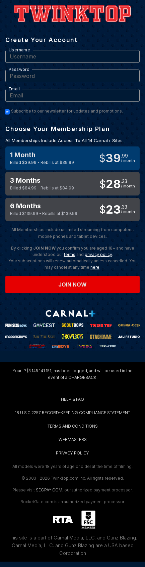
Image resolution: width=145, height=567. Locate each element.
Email (14, 88)
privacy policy (98, 254)
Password (19, 69)
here (94, 267)
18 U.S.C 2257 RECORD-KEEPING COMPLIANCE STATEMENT (72, 412)
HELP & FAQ (72, 399)
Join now (72, 284)
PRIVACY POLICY (72, 452)
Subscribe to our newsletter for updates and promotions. (67, 111)
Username (19, 49)
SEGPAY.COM (49, 489)
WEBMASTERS (73, 439)
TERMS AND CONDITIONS (73, 426)
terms (69, 254)
